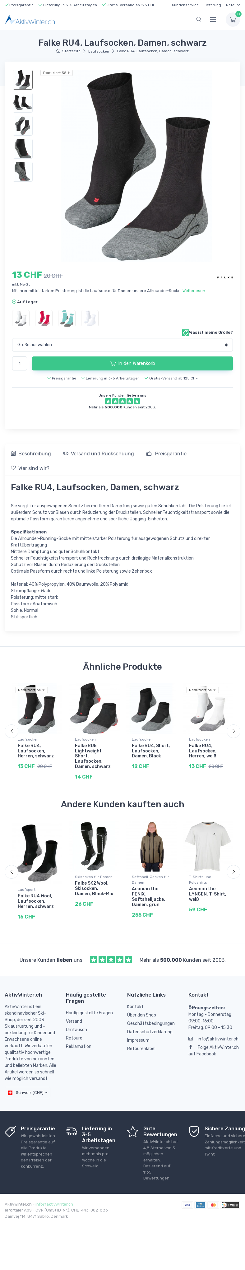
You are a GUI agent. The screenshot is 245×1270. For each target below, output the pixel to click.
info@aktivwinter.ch (213, 1042)
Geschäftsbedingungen (151, 1027)
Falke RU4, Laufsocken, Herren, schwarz (36, 751)
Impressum (138, 1043)
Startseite (68, 51)
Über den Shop (141, 1018)
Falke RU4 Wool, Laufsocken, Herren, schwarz (36, 905)
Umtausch (76, 1033)
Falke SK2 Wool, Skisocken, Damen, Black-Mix (94, 892)
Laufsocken (98, 51)
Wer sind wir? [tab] (30, 468)
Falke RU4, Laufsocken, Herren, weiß (203, 751)
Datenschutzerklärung (150, 1035)
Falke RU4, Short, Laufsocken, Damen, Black (151, 751)
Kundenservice (185, 5)
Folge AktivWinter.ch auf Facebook (213, 1054)
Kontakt (135, 1010)
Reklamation (78, 1050)
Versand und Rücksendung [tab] (98, 454)
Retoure (233, 5)
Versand (74, 1025)
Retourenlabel (141, 1052)
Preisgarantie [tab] (166, 454)
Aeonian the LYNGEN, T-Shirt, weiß (207, 898)
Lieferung (212, 5)
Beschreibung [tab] (31, 454)
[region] (23, 126)
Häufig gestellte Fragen (89, 1016)
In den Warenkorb (132, 363)
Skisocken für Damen (94, 880)
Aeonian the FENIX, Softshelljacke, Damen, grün (148, 900)
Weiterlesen (194, 290)
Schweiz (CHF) (26, 1096)
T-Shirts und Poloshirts (200, 883)
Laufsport (26, 893)
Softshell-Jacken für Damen (150, 883)
